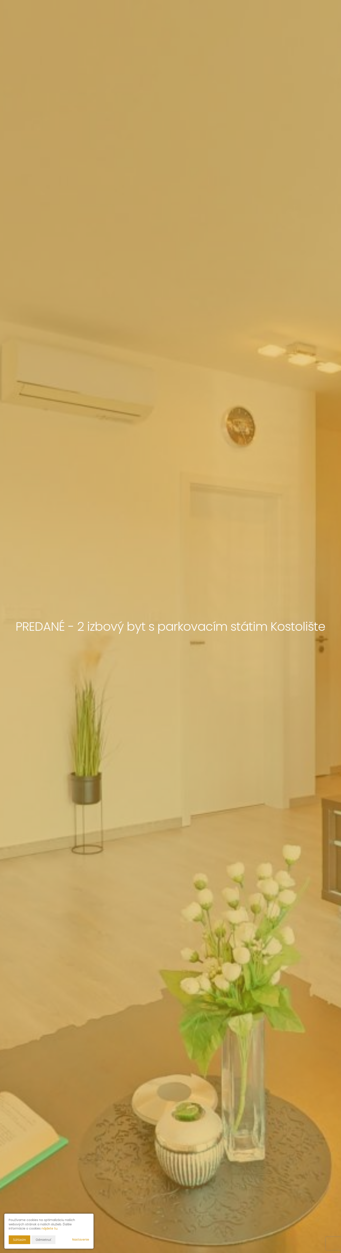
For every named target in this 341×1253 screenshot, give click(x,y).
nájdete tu (49, 1228)
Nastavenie (80, 1239)
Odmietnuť (43, 1240)
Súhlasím (19, 1240)
